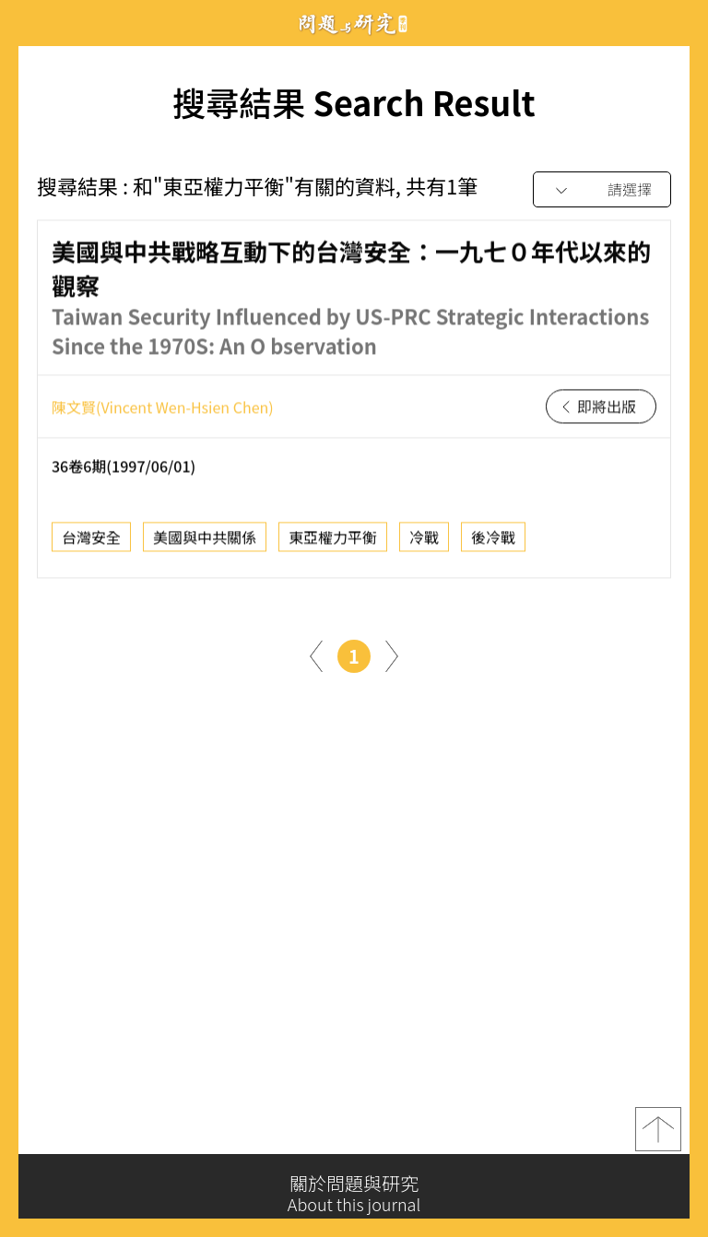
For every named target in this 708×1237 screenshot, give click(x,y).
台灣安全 (91, 543)
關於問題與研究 (354, 1193)
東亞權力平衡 (333, 543)
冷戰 (424, 543)
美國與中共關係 (204, 543)
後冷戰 (493, 543)
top (658, 1136)
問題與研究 (354, 23)
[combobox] (602, 190)
